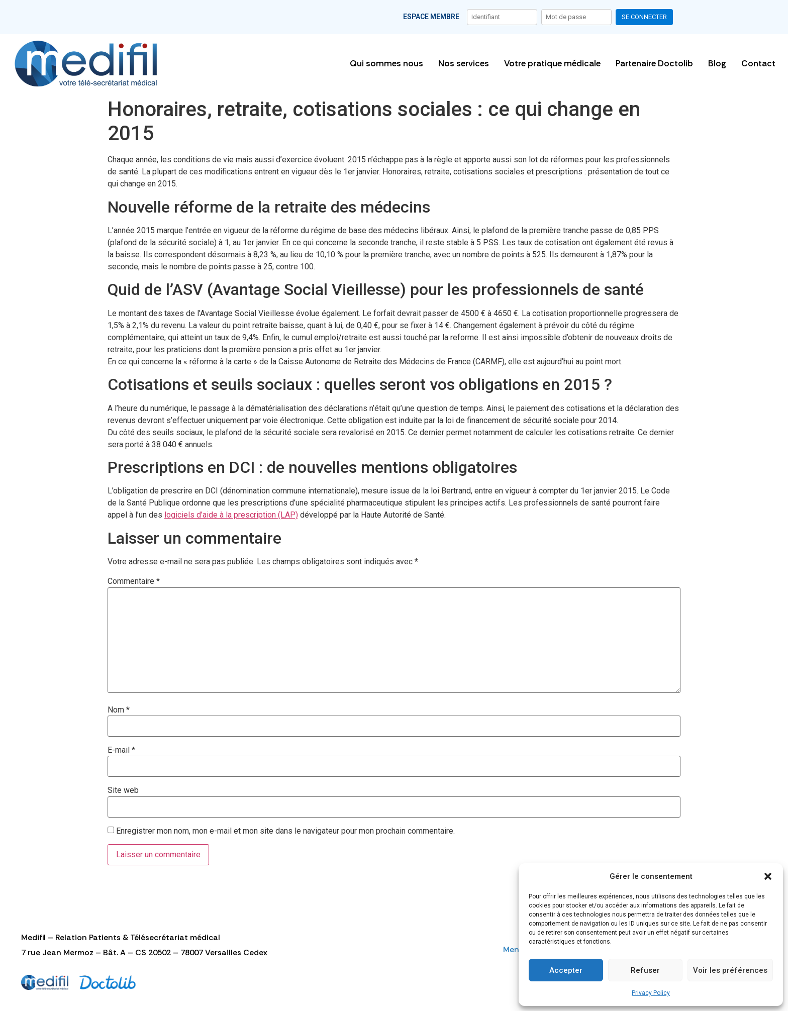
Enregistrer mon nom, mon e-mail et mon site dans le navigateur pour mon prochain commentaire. (285, 831)
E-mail (121, 750)
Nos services (463, 63)
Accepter (565, 970)
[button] (768, 876)
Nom (119, 710)
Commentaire (134, 581)
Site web (123, 790)
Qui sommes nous (386, 63)
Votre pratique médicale (552, 63)
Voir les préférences (730, 970)
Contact (758, 63)
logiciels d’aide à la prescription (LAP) (231, 515)
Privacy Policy (651, 992)
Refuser (645, 970)
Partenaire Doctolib (654, 63)
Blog (717, 63)
